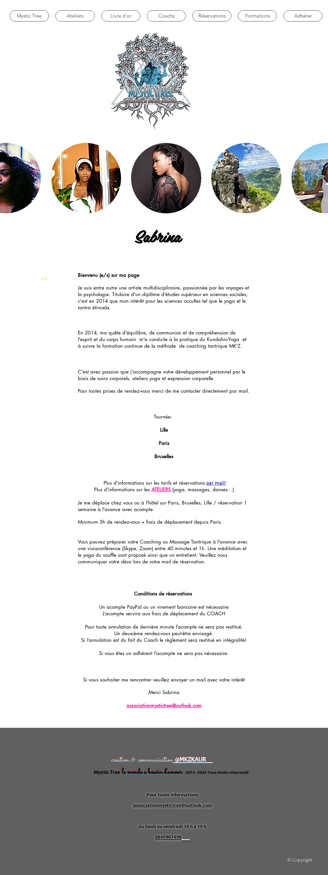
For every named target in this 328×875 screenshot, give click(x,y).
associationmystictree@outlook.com (164, 705)
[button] (86, 178)
